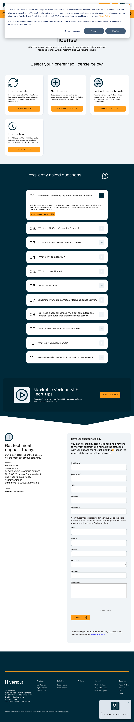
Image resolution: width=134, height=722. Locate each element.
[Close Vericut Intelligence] (128, 702)
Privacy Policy (104, 16)
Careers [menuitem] (122, 688)
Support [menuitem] (98, 681)
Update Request (24, 109)
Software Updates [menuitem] (101, 691)
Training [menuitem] (81, 681)
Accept (94, 31)
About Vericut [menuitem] (124, 685)
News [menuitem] (121, 694)
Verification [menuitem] (41, 685)
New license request (67, 109)
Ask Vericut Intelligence (115, 715)
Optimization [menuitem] (42, 688)
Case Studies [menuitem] (62, 685)
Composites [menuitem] (41, 691)
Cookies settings (72, 31)
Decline (115, 31)
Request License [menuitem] (101, 688)
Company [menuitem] (122, 681)
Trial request (24, 149)
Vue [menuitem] (120, 691)
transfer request (109, 109)
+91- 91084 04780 (14, 491)
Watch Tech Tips (110, 395)
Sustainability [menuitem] (62, 688)
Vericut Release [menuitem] (101, 685)
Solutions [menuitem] (60, 681)
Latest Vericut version (40, 214)
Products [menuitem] (40, 681)
